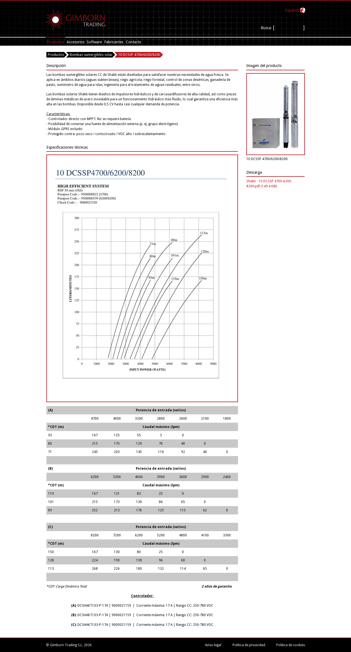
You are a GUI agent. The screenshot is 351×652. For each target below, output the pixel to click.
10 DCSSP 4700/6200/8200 (139, 55)
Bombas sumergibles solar (91, 55)
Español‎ (292, 10)
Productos (55, 42)
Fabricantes (113, 42)
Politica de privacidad (248, 645)
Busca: (267, 28)
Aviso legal (213, 645)
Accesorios (75, 42)
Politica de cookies (290, 645)
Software (94, 42)
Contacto (133, 42)
